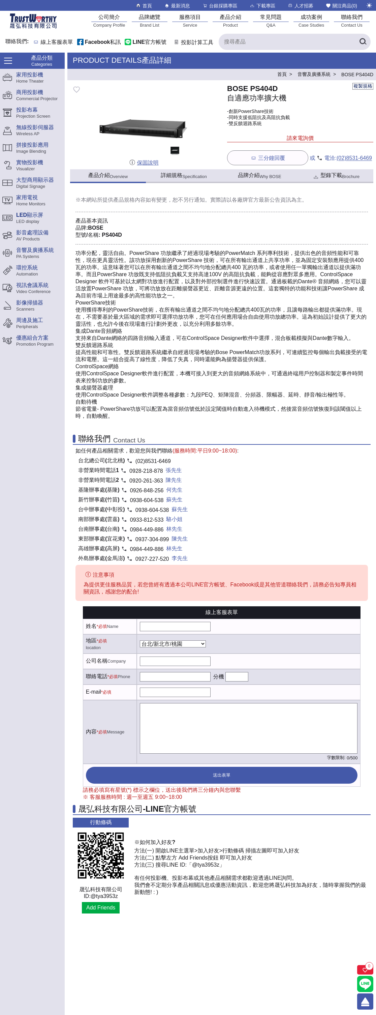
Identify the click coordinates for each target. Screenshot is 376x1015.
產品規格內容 (129, 200)
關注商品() (341, 5)
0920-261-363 (146, 481)
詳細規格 (184, 175)
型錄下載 (336, 176)
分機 (218, 676)
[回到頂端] (365, 1001)
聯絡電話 (96, 676)
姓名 (91, 626)
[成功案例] (311, 21)
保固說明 (143, 163)
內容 (91, 731)
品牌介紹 (259, 175)
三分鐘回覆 (267, 158)
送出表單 (221, 775)
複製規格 (362, 86)
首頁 (143, 5)
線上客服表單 (57, 42)
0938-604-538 (147, 500)
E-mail (93, 692)
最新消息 (177, 5)
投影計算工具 (193, 42)
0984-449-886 (147, 529)
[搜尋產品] (295, 42)
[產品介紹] (230, 21)
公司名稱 (96, 661)
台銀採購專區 (220, 5)
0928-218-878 (146, 471)
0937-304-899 (152, 539)
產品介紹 (108, 175)
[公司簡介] (109, 21)
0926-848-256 (147, 490)
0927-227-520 (152, 559)
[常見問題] (271, 21)
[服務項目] (190, 21)
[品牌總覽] (149, 21)
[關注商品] (365, 970)
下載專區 (262, 5)
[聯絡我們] (352, 21)
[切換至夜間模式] (369, 5)
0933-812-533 (147, 520)
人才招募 (300, 5)
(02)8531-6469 (354, 158)
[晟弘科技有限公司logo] (33, 28)
